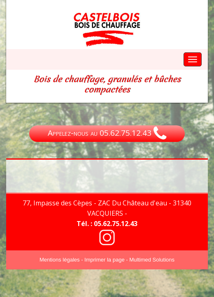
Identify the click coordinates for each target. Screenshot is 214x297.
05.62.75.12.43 (115, 223)
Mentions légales (60, 260)
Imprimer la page (104, 260)
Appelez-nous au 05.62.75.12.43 (107, 133)
